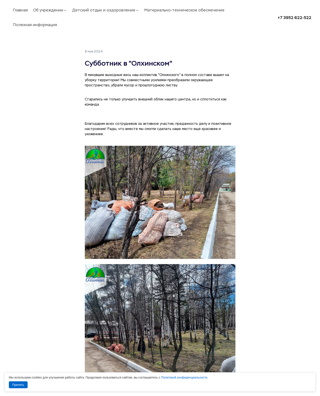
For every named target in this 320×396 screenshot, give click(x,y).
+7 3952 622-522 (294, 17)
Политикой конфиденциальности (184, 377)
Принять (18, 384)
